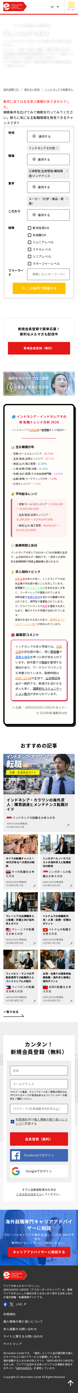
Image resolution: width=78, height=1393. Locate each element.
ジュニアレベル (41, 242)
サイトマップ (12, 1344)
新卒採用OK (38, 228)
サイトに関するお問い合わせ (23, 1336)
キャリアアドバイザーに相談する (39, 1251)
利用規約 (22, 1119)
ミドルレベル (39, 249)
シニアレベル (39, 256)
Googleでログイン (32, 1171)
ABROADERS (23, 1368)
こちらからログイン (29, 1194)
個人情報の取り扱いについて (42, 1121)
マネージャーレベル (44, 263)
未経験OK (37, 235)
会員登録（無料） (39, 1138)
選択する (41, 136)
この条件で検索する (39, 288)
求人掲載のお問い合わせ (20, 1329)
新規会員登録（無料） (39, 348)
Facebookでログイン (33, 1155)
